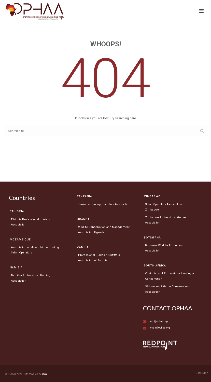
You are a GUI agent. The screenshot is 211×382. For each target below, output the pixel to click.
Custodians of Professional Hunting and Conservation (171, 276)
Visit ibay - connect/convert (45, 374)
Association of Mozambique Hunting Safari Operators (35, 250)
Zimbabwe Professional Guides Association (165, 220)
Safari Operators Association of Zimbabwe (165, 207)
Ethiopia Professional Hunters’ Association (31, 222)
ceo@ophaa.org (159, 321)
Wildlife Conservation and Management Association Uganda (103, 229)
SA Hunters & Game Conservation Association (167, 289)
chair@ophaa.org (160, 327)
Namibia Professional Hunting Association (30, 278)
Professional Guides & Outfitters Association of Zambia (99, 257)
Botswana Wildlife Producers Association (164, 248)
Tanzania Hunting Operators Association (104, 204)
